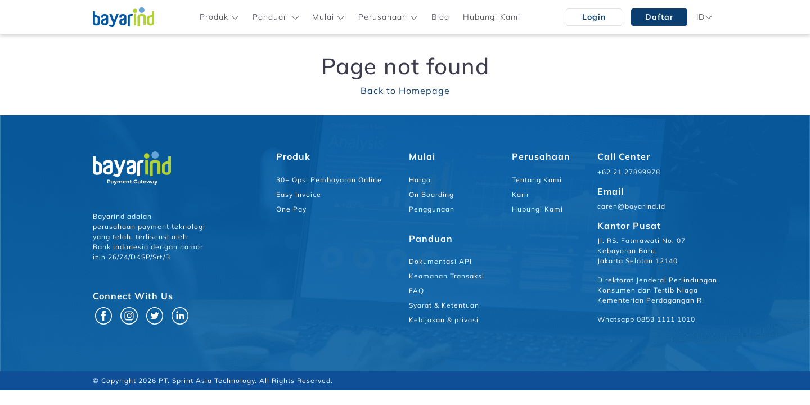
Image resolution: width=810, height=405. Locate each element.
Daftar (659, 17)
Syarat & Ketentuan (444, 305)
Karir (520, 194)
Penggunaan (431, 209)
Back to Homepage (405, 90)
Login (594, 17)
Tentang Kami (537, 180)
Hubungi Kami (491, 17)
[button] (219, 17)
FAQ (416, 290)
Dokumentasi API (440, 261)
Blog (440, 17)
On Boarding (431, 194)
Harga (420, 180)
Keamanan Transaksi (446, 276)
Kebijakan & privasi (444, 320)
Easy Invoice (298, 194)
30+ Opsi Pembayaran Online (329, 180)
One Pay (291, 209)
